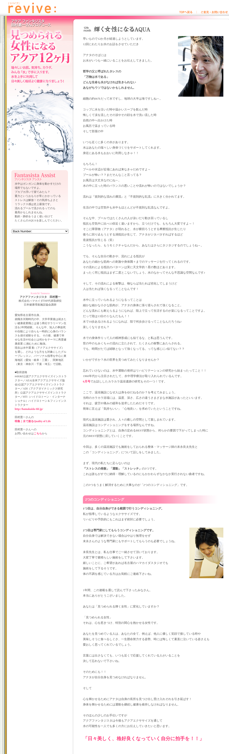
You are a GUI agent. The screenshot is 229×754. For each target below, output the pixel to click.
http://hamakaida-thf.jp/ (29, 409)
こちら (38, 433)
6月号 (86, 381)
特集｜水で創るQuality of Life (33, 421)
